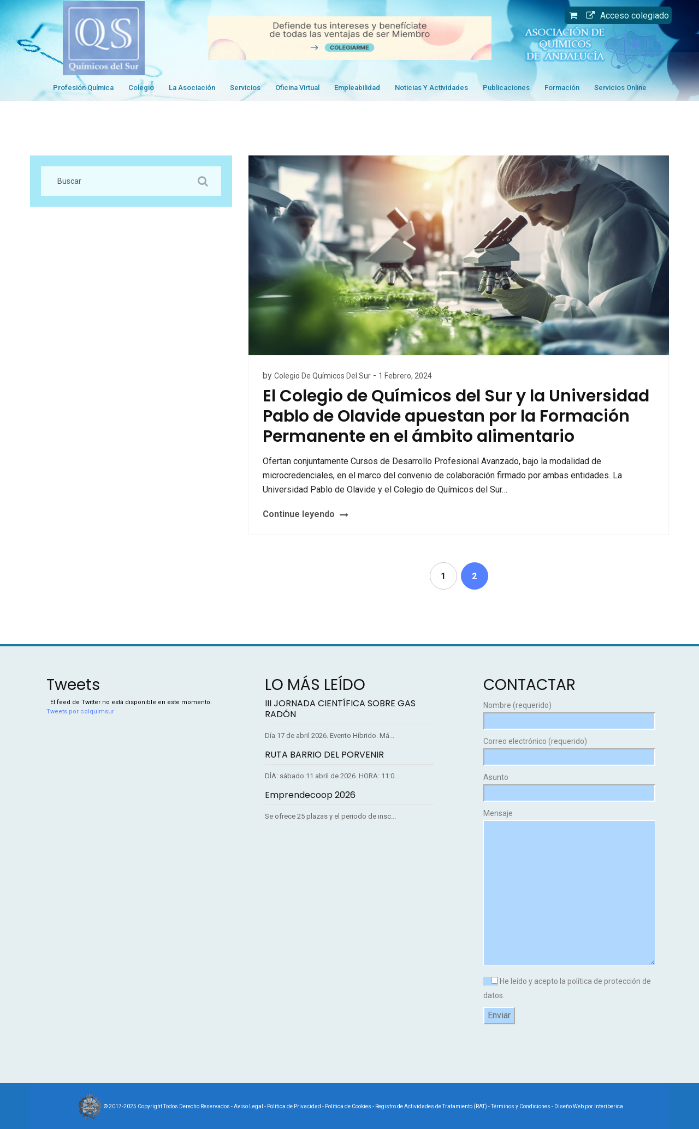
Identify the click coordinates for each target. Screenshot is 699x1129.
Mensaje (568, 888)
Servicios (245, 87)
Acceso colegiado (624, 15)
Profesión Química (83, 87)
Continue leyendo (299, 514)
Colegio (141, 87)
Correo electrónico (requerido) (568, 749)
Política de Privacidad (294, 1106)
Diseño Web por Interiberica (588, 1106)
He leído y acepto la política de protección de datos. (567, 988)
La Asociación (192, 87)
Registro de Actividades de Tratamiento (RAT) (431, 1106)
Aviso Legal (248, 1106)
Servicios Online (620, 87)
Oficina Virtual (297, 87)
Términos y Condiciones (520, 1106)
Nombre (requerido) (568, 713)
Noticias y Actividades (431, 87)
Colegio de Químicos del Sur (322, 375)
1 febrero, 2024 (405, 375)
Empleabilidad (357, 87)
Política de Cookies (348, 1106)
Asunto (568, 785)
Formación (561, 87)
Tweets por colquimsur (80, 711)
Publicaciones (506, 87)
